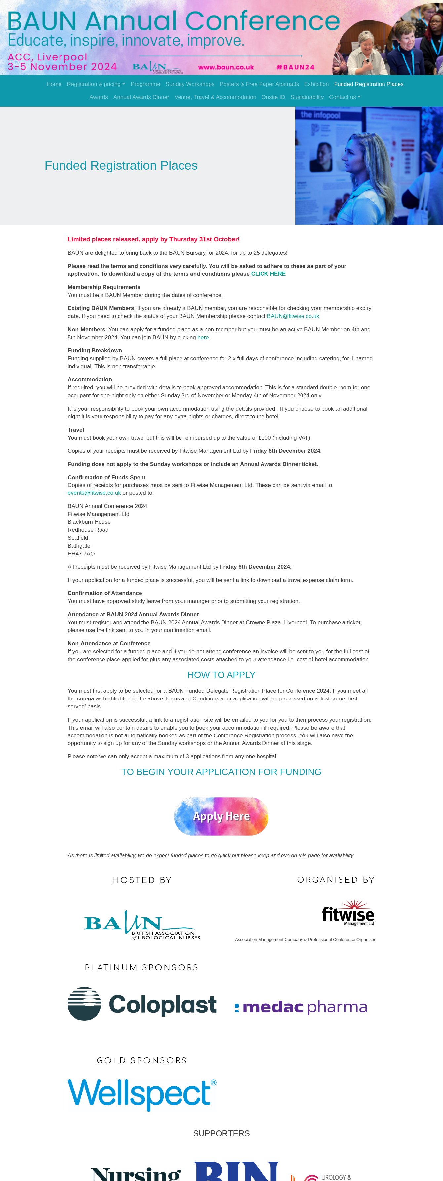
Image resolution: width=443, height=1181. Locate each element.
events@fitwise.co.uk (96, 491)
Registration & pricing (94, 84)
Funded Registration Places (369, 84)
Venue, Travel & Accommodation (215, 97)
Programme (145, 84)
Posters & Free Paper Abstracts (259, 84)
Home (54, 84)
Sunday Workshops (190, 84)
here (205, 336)
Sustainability (307, 97)
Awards (98, 97)
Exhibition (316, 84)
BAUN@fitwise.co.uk (295, 314)
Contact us (342, 97)
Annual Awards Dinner (141, 97)
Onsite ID (273, 97)
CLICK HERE (270, 272)
